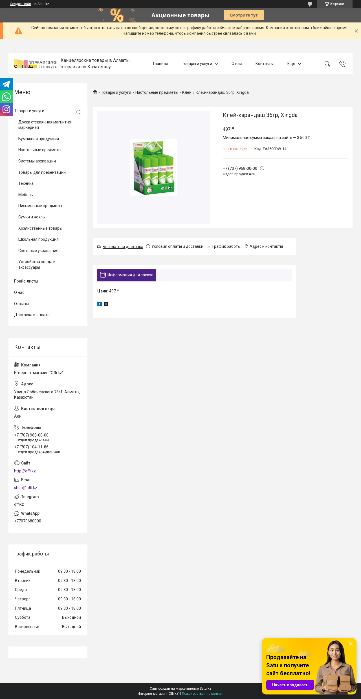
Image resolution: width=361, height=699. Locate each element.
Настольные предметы (156, 92)
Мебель (25, 194)
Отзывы (21, 303)
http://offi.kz (25, 471)
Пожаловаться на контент (203, 694)
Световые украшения (38, 250)
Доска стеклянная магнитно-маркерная (45, 125)
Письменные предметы (40, 205)
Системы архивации (37, 161)
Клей (186, 92)
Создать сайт (20, 4)
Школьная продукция (38, 239)
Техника (26, 183)
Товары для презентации (42, 172)
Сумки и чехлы (31, 217)
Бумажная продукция (38, 138)
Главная (160, 63)
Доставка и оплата (32, 314)
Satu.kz (205, 689)
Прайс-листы (26, 281)
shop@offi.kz (25, 487)
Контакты (265, 63)
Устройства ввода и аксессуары (37, 264)
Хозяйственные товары (40, 228)
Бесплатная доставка (123, 246)
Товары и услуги (197, 63)
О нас (237, 63)
